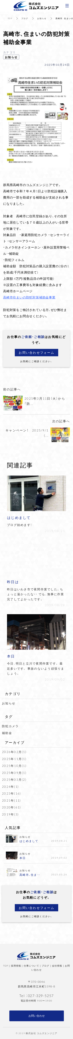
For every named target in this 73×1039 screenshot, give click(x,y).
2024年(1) (10, 786)
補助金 (7, 733)
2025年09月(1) (14, 773)
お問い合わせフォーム (36, 352)
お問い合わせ (36, 1016)
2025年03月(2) (14, 779)
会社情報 (57, 965)
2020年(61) (11, 807)
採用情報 (16, 965)
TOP (10, 18)
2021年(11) (11, 800)
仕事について (31, 965)
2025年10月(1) (14, 766)
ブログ (24, 18)
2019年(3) (10, 814)
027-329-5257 (41, 995)
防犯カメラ (10, 726)
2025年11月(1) (14, 759)
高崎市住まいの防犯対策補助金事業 (29, 297)
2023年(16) (11, 793)
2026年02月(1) (14, 752)
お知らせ (42, 18)
